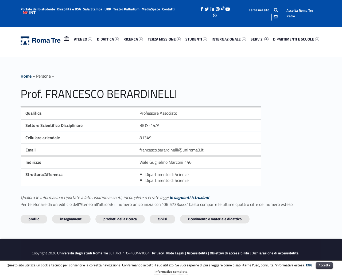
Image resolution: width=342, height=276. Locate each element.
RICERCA (133, 39)
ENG (309, 265)
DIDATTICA (108, 39)
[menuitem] (66, 39)
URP (107, 9)
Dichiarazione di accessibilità (274, 253)
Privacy (158, 253)
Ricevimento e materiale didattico (215, 219)
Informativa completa (171, 271)
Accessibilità (197, 253)
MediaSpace (151, 9)
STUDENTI (196, 39)
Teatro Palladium (126, 9)
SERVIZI (260, 39)
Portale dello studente (38, 9)
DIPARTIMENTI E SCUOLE (296, 39)
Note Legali (175, 253)
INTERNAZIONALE (229, 39)
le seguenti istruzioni (189, 197)
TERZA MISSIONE (164, 39)
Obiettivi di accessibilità (229, 253)
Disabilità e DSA (69, 9)
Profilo (34, 219)
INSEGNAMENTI (71, 219)
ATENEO (83, 39)
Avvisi (162, 219)
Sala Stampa (92, 9)
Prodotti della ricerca (120, 219)
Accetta (324, 265)
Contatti (168, 9)
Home (66, 39)
